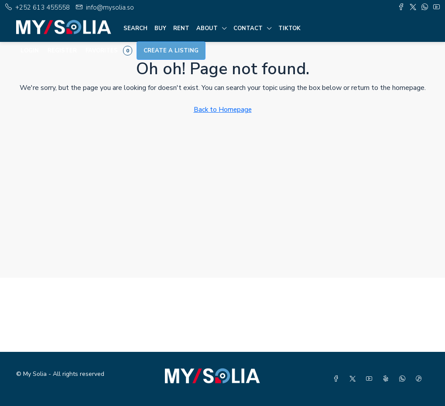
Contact (248, 28)
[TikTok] (420, 379)
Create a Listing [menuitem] (171, 51)
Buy (160, 28)
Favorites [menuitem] (109, 50)
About (207, 28)
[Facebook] (337, 379)
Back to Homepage (223, 109)
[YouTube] (371, 379)
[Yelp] (387, 379)
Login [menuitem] (30, 51)
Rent (181, 28)
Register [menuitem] (62, 51)
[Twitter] (354, 379)
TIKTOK (289, 28)
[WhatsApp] (404, 379)
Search (135, 28)
